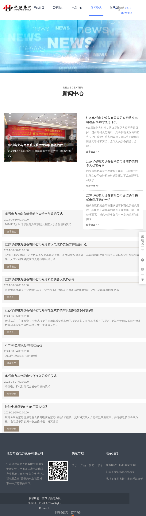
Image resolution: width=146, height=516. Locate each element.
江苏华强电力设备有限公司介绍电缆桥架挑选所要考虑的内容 (97, 361)
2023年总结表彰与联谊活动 (23, 323)
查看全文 (15, 237)
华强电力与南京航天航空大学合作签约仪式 (23, 214)
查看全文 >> (92, 151)
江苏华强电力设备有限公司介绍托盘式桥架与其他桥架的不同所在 (97, 269)
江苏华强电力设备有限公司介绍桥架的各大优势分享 (23, 269)
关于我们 (58, 7)
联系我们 (115, 7)
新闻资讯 (96, 7)
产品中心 (77, 7)
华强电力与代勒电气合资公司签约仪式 (97, 323)
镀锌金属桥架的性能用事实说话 (23, 361)
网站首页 (39, 7)
